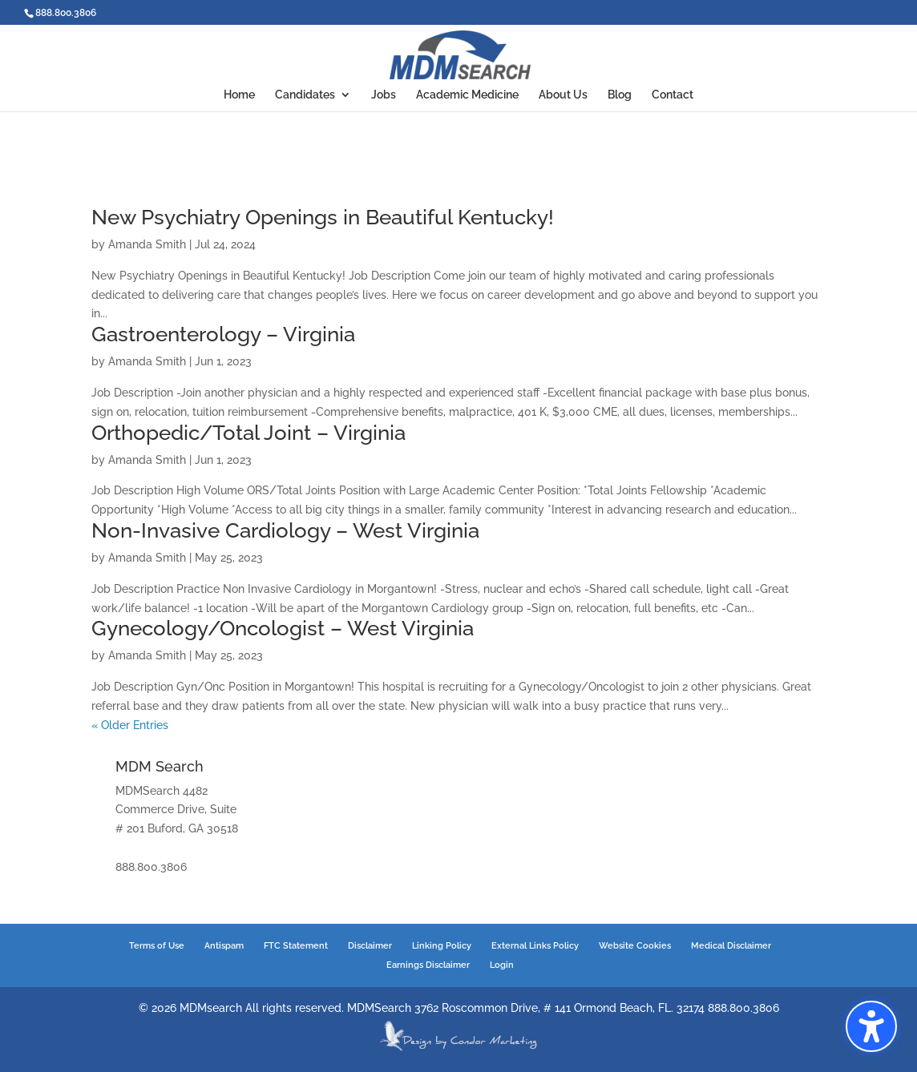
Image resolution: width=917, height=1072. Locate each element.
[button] (871, 1026)
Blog (620, 95)
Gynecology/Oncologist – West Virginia (282, 628)
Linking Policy (441, 946)
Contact (672, 95)
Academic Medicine (467, 95)
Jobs (383, 95)
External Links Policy (535, 946)
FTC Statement (296, 946)
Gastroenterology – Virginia (223, 334)
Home (239, 95)
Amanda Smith (147, 244)
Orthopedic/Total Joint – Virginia (248, 433)
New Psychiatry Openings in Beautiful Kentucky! (322, 217)
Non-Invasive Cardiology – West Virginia (285, 530)
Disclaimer (370, 946)
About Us (563, 95)
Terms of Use (156, 946)
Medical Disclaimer (731, 946)
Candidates (305, 95)
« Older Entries (129, 725)
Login (502, 965)
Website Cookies (635, 946)
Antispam (224, 946)
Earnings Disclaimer (428, 965)
